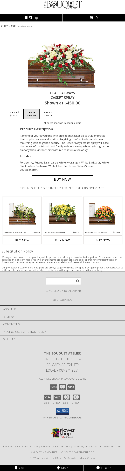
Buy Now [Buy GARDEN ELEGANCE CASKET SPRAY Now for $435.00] (22, 240)
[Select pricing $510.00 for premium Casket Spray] (48, 114)
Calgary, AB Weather (44, 452)
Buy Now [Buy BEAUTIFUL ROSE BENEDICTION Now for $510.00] (103, 240)
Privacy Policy (39, 457)
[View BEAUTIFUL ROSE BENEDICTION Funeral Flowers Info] (103, 214)
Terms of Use (86, 457)
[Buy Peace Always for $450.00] (62, 179)
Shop (31, 17)
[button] (62, 411)
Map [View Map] (62, 468)
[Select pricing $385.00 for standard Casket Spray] (14, 114)
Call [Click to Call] (20, 468)
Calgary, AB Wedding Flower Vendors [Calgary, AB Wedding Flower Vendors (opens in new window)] (97, 446)
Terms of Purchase (63, 457)
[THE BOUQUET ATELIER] (62, 8)
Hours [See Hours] (104, 468)
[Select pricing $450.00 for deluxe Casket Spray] (31, 114)
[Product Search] (63, 281)
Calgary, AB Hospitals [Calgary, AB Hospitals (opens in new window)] (55, 446)
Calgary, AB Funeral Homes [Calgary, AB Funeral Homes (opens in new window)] (21, 446)
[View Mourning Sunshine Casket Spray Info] (62, 213)
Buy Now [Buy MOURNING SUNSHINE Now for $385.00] (62, 240)
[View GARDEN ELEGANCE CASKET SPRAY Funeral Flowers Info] (22, 214)
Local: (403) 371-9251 (62, 370)
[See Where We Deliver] (62, 299)
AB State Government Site (77, 452)
